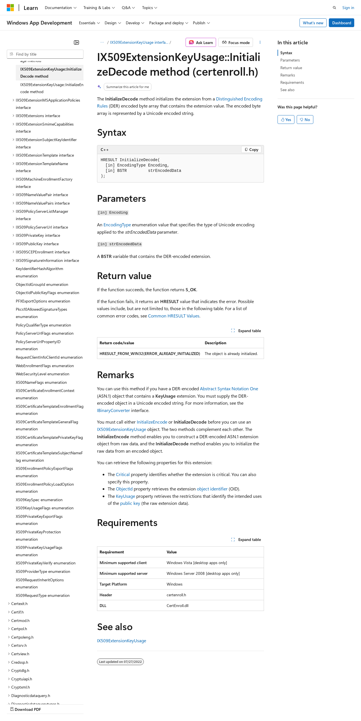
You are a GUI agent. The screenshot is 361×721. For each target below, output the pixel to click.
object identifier (212, 489)
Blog (77, 703)
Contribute (101, 703)
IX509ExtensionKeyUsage (121, 429)
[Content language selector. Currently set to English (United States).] (32, 690)
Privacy (123, 703)
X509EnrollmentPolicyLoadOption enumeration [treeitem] (45, 487)
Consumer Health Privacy (162, 703)
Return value (291, 67)
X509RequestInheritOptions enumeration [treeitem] (40, 583)
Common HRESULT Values (173, 316)
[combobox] (45, 54)
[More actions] (260, 42)
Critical (123, 474)
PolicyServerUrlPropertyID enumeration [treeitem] (38, 345)
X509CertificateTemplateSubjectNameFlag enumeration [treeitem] (49, 456)
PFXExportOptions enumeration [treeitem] (43, 301)
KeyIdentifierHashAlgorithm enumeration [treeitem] (39, 272)
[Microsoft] (10, 7)
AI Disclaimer (18, 703)
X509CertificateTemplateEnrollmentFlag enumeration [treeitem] (49, 410)
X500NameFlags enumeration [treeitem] (41, 382)
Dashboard (341, 22)
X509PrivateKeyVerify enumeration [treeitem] (46, 563)
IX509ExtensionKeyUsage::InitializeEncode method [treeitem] (51, 88)
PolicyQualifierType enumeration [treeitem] (43, 325)
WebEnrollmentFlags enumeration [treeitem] (45, 365)
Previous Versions (51, 703)
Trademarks (234, 703)
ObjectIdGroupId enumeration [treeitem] (42, 284)
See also (287, 89)
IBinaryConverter (113, 410)
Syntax (286, 52)
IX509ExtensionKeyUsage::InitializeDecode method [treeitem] (51, 72)
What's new (313, 22)
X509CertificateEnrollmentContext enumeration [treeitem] (45, 394)
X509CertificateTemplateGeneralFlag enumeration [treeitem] (47, 425)
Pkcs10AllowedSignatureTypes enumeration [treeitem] (41, 312)
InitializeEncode (152, 422)
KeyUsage (125, 496)
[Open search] (334, 8)
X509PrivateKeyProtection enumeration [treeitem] (38, 535)
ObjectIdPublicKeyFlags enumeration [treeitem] (47, 292)
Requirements (292, 82)
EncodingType (117, 224)
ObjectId (124, 489)
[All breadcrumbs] (102, 42)
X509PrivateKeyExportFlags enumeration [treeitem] (39, 520)
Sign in (348, 7)
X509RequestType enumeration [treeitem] (43, 595)
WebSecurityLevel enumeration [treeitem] (42, 373)
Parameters (290, 60)
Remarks (287, 75)
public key (130, 503)
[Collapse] (76, 42)
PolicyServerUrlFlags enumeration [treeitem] (45, 333)
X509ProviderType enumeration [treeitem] (43, 571)
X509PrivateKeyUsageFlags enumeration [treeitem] (39, 551)
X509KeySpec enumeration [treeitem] (39, 499)
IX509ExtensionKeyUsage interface (139, 42)
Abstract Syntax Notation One (229, 388)
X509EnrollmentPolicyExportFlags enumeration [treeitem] (44, 472)
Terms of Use (206, 703)
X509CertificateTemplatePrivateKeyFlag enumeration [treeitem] (49, 441)
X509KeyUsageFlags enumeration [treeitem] (45, 507)
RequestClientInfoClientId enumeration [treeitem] (49, 357)
